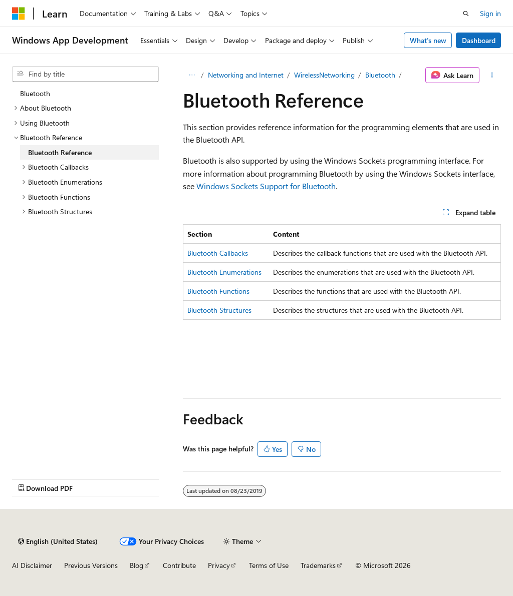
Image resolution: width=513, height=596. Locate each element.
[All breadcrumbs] (191, 75)
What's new (428, 40)
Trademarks (318, 565)
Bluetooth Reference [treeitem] (60, 152)
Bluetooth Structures (219, 310)
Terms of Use (269, 565)
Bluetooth (380, 75)
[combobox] (85, 74)
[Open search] (466, 14)
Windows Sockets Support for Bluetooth (266, 186)
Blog (136, 565)
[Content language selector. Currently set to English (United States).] (58, 541)
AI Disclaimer (32, 565)
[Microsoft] (18, 13)
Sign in (490, 13)
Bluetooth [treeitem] (35, 93)
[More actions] (492, 75)
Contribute (179, 565)
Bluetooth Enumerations (224, 272)
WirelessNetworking (324, 75)
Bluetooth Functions (218, 291)
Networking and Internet (246, 75)
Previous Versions (91, 565)
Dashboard (478, 40)
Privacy (219, 565)
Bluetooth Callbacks (217, 253)
